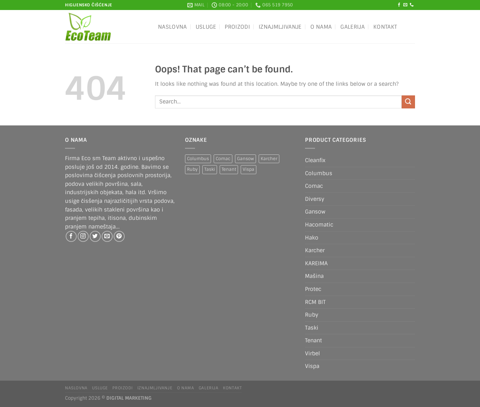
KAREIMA (316, 263)
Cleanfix (315, 160)
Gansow (315, 211)
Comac (314, 185)
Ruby (311, 314)
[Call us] (412, 5)
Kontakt (385, 26)
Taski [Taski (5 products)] (209, 169)
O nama (321, 26)
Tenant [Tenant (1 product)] (229, 169)
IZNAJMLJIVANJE (280, 26)
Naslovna (172, 26)
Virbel (312, 353)
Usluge (206, 26)
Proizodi (237, 26)
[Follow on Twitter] (95, 236)
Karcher (315, 250)
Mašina (314, 276)
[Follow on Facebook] (399, 5)
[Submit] (408, 101)
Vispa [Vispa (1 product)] (248, 169)
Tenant (313, 340)
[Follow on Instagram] (83, 236)
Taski (311, 327)
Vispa (312, 366)
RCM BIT (315, 302)
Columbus (318, 173)
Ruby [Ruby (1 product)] (192, 169)
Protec (313, 289)
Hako (311, 237)
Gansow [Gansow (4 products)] (245, 158)
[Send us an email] (405, 5)
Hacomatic (319, 224)
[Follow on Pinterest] (119, 236)
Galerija (352, 26)
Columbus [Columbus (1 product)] (198, 158)
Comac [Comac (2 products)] (223, 158)
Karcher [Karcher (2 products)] (269, 158)
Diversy (314, 198)
